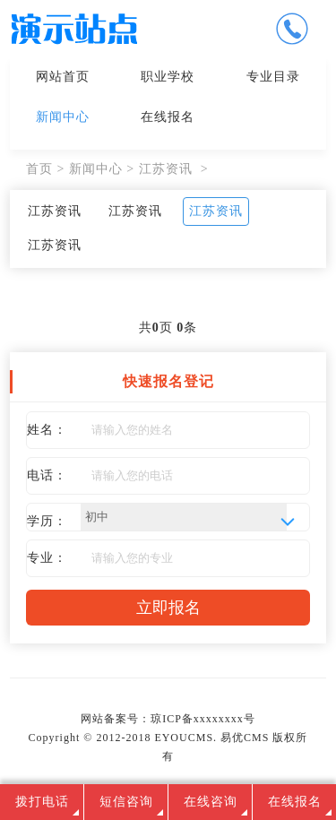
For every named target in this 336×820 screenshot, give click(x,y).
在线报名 (167, 117)
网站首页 (63, 76)
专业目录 (273, 76)
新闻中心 (63, 117)
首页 (39, 169)
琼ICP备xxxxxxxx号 (203, 718)
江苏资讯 (166, 169)
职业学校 (167, 76)
